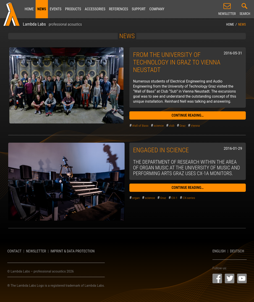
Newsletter (36, 251)
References (118, 9)
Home (29, 9)
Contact (14, 251)
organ (136, 198)
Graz (183, 125)
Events (55, 9)
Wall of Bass (140, 125)
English (218, 251)
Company (156, 9)
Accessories (95, 9)
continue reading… (188, 115)
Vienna (195, 125)
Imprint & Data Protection (72, 251)
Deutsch (237, 251)
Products (73, 9)
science (159, 125)
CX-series (189, 198)
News (41, 9)
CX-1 (174, 198)
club (171, 125)
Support (139, 9)
